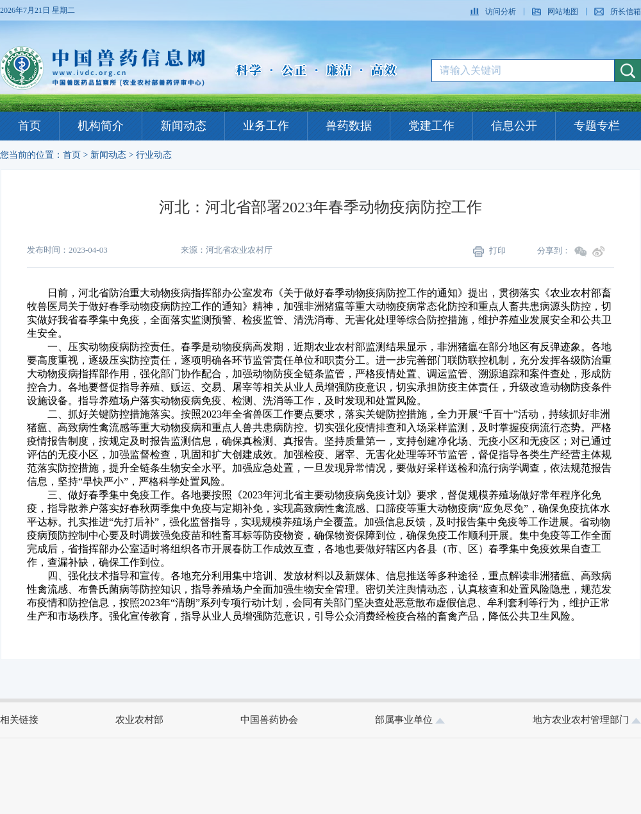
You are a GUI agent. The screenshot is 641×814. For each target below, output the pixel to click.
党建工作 (431, 125)
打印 (489, 251)
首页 (29, 125)
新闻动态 (183, 125)
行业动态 (154, 155)
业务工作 (266, 125)
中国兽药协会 (269, 720)
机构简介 (101, 125)
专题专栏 (597, 125)
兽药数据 (349, 125)
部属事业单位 (410, 720)
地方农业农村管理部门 (587, 720)
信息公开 (514, 125)
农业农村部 (139, 720)
